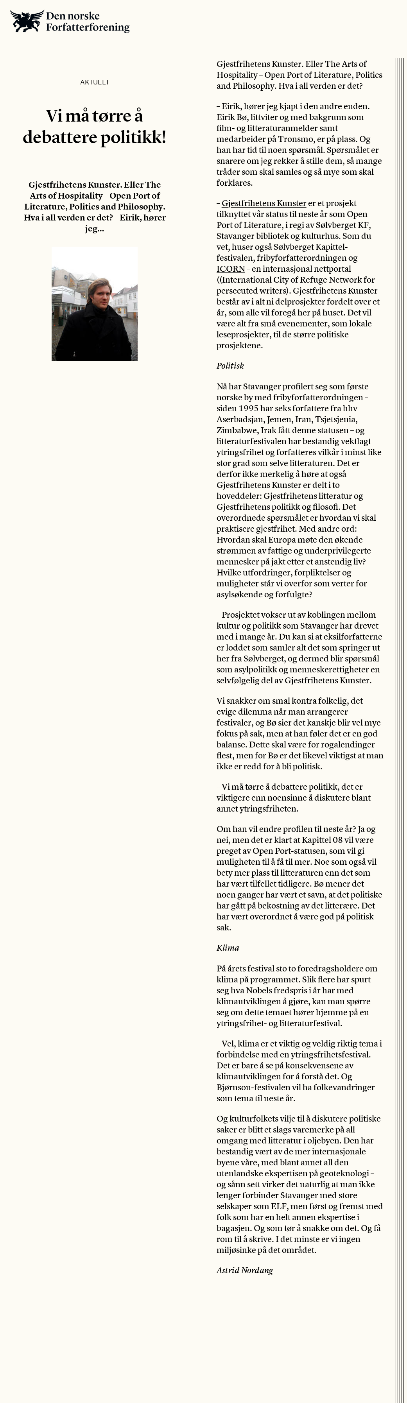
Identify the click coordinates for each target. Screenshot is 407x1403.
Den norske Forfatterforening (70, 21)
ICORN (231, 268)
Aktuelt (94, 82)
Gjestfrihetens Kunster (264, 202)
